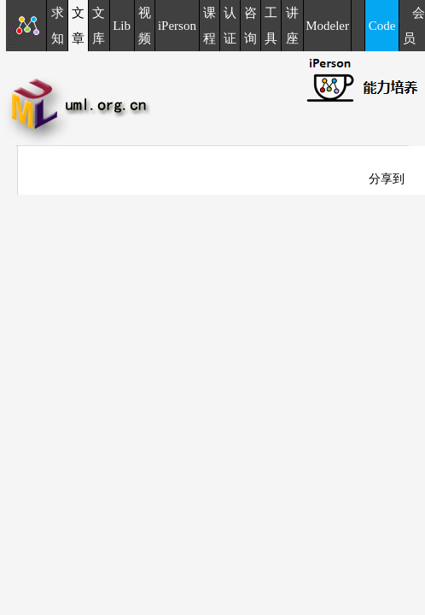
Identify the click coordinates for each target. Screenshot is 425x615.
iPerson (177, 25)
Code (382, 25)
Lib (122, 25)
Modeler (327, 25)
